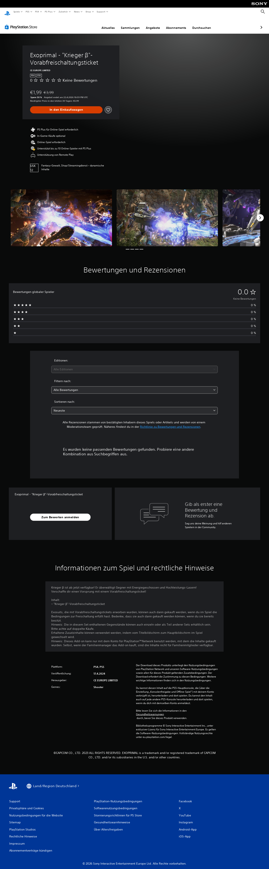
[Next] (260, 213)
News (77, 11)
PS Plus (49, 11)
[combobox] (134, 365)
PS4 (37, 11)
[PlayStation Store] (21, 23)
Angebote (131, 24)
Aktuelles (85, 24)
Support (101, 11)
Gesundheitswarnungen (150, 710)
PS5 (28, 11)
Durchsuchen (179, 24)
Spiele (16, 11)
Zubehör (63, 11)
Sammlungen (108, 24)
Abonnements (154, 24)
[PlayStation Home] (7, 12)
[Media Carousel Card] (61, 213)
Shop (88, 11)
